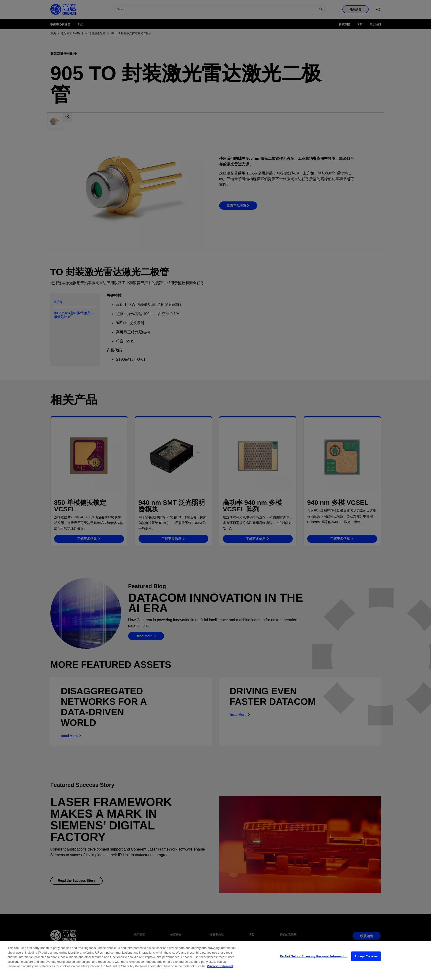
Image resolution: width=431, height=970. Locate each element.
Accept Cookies (366, 964)
